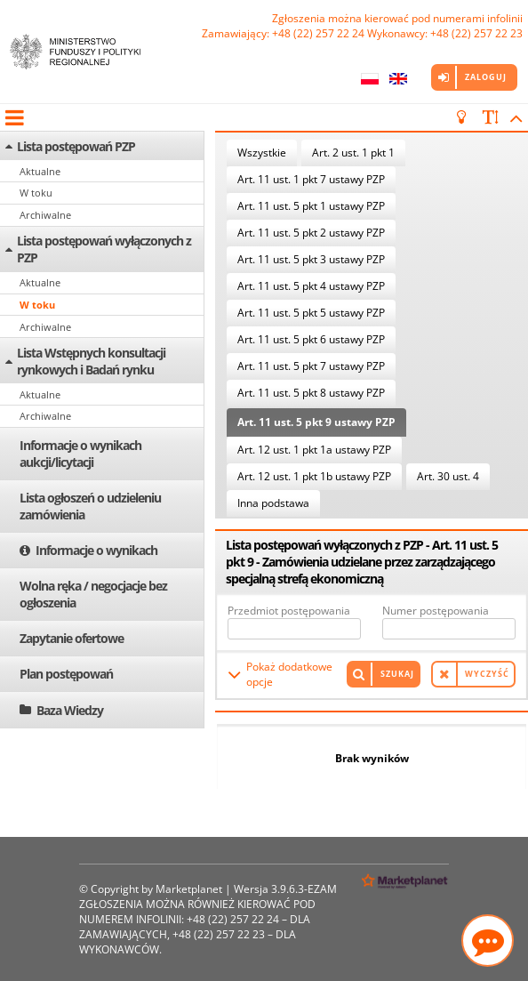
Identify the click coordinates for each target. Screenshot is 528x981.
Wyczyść (487, 673)
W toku (36, 192)
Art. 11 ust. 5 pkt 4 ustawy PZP (311, 285)
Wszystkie (261, 152)
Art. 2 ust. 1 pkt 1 (353, 152)
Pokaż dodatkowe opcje (289, 674)
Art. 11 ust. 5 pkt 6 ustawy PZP (311, 339)
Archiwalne (45, 214)
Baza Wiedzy (69, 710)
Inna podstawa (273, 503)
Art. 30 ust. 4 (448, 476)
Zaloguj (486, 77)
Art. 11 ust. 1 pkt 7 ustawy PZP (311, 179)
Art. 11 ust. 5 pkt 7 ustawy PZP (311, 366)
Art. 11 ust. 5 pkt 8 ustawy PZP (311, 392)
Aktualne (40, 171)
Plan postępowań (66, 673)
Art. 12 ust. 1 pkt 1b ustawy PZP (314, 476)
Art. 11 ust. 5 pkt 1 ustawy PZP (311, 205)
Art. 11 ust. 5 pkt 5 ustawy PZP (311, 312)
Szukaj (397, 673)
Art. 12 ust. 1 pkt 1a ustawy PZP (314, 449)
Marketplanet (189, 889)
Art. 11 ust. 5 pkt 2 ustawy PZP (311, 232)
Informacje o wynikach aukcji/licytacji (80, 453)
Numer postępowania (435, 610)
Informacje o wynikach (96, 550)
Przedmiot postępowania (289, 610)
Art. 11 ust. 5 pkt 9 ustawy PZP (316, 422)
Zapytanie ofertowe (72, 638)
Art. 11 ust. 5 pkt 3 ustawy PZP (311, 259)
